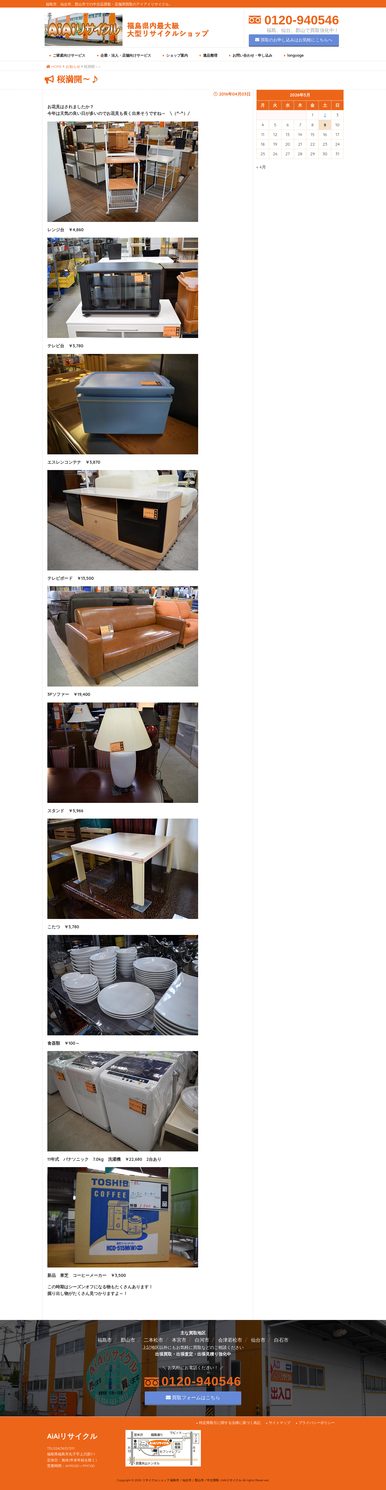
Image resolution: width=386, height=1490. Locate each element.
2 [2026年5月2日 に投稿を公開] (325, 115)
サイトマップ (279, 1422)
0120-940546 (300, 20)
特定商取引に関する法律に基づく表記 (230, 1422)
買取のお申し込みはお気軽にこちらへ (293, 40)
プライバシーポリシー (317, 1422)
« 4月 (261, 167)
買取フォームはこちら (193, 1397)
